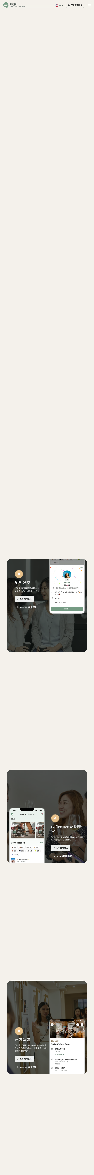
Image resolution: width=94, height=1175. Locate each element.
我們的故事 (47, 464)
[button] (88, 5)
